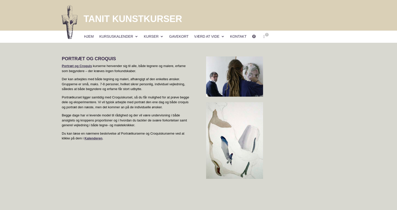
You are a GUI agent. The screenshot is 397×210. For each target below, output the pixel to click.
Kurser (151, 36)
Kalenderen (94, 138)
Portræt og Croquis (77, 66)
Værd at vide (207, 36)
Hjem (89, 36)
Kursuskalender (116, 36)
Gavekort (179, 36)
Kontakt (238, 36)
